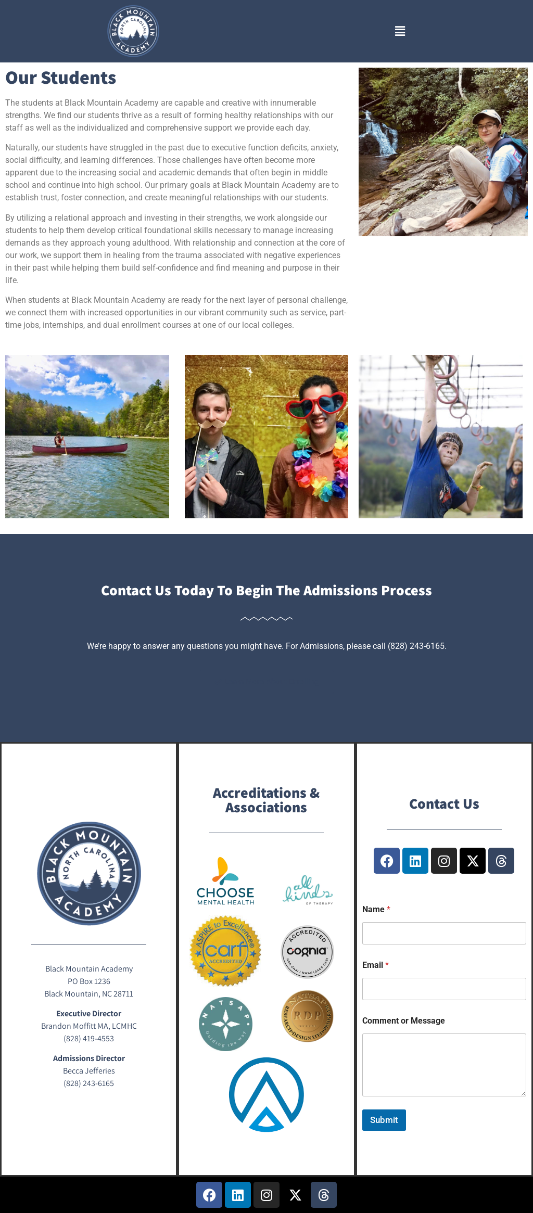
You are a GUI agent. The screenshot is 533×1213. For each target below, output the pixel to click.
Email (375, 965)
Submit (384, 1120)
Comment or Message (403, 1021)
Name (376, 909)
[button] (400, 31)
